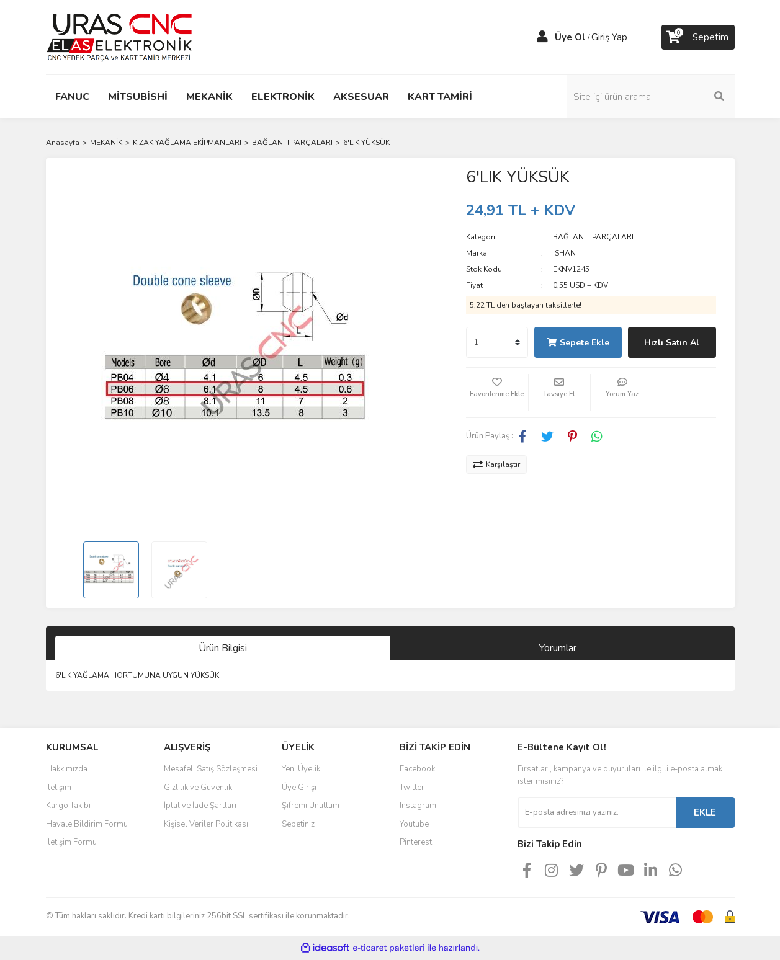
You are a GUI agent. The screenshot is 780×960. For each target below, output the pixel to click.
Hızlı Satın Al (671, 343)
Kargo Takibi (68, 805)
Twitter (412, 787)
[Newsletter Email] (597, 812)
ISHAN (564, 253)
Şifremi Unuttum (310, 805)
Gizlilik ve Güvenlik (198, 787)
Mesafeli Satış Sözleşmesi (211, 769)
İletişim (58, 787)
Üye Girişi (299, 787)
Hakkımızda (66, 769)
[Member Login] (542, 37)
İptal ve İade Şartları (200, 805)
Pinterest (416, 842)
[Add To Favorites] (497, 392)
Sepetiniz (298, 824)
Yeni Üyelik (301, 769)
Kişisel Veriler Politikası (206, 824)
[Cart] (698, 37)
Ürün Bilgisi (223, 648)
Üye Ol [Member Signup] (570, 37)
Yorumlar (557, 648)
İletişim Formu (71, 842)
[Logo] (119, 37)
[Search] (651, 96)
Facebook (417, 769)
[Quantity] (497, 342)
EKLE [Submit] (705, 812)
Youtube (414, 824)
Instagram (418, 805)
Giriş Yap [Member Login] (609, 37)
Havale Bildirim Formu (87, 824)
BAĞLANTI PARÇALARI (593, 237)
